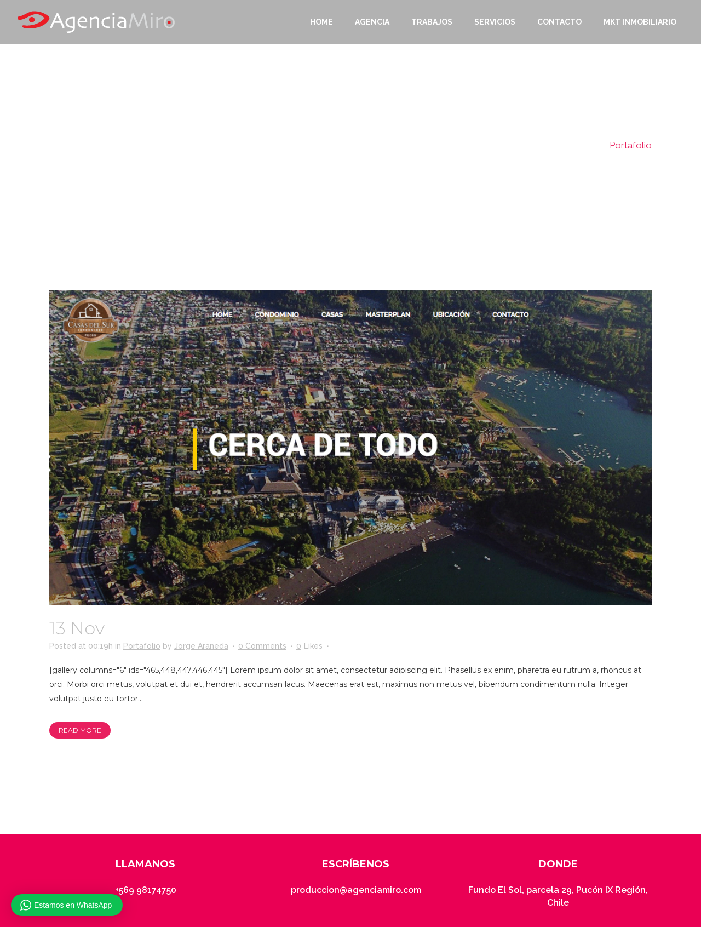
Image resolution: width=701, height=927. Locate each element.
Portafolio (141, 646)
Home (586, 145)
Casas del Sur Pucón (197, 628)
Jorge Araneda (201, 646)
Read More (80, 730)
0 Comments (262, 646)
